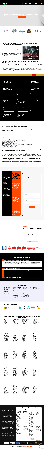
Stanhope (5, 347)
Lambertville (5, 367)
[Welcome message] (40, 445)
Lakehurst (5, 322)
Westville (5, 380)
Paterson (34, 395)
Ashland (24, 324)
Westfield (34, 371)
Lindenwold (34, 340)
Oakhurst (5, 368)
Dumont (34, 343)
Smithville (14, 381)
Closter (24, 327)
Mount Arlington (15, 350)
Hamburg (5, 341)
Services (26, 3)
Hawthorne (34, 350)
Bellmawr (24, 374)
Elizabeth (34, 394)
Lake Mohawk (25, 340)
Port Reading (6, 370)
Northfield (14, 395)
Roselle (34, 358)
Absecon (24, 338)
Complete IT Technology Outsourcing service (25, 420)
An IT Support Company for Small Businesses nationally (18, 433)
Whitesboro (5, 326)
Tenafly (34, 331)
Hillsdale (24, 360)
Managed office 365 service (25, 417)
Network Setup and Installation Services (38, 412)
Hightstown (15, 336)
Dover (34, 345)
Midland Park (15, 379)
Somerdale (15, 339)
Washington (35, 335)
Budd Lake (24, 351)
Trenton (34, 399)
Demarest (14, 327)
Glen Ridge (15, 384)
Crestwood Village (16, 398)
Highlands (14, 321)
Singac (5, 384)
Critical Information (16, 293)
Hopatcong (34, 327)
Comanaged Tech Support (25, 411)
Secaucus (34, 359)
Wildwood (14, 331)
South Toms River (6, 359)
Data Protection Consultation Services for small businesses (31, 422)
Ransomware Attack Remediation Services (31, 435)
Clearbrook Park (6, 324)
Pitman (24, 336)
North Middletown (6, 343)
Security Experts (35, 293)
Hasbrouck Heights (26, 387)
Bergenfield (34, 368)
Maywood (24, 347)
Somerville (24, 389)
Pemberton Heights (7, 327)
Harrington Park (15, 322)
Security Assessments (36, 289)
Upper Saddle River (26, 318)
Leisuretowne (6, 345)
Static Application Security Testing (16, 296)
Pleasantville (35, 354)
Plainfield (34, 383)
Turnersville (5, 363)
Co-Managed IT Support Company (18, 420)
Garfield (34, 374)
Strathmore (15, 392)
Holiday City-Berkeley (26, 388)
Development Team (26, 291)
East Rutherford (25, 350)
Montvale (24, 329)
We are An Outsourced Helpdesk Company (18, 429)
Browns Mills (25, 366)
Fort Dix (14, 390)
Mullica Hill (5, 357)
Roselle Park (25, 397)
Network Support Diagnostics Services (38, 421)
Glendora (14, 325)
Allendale (14, 371)
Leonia (24, 341)
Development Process (27, 289)
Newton (24, 385)
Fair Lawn (34, 375)
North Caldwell (15, 366)
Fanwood (14, 391)
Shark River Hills (6, 346)
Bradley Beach (6, 381)
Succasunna (25, 328)
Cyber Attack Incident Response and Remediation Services (31, 430)
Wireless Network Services (38, 424)
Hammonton (35, 324)
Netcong (5, 340)
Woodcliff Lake (15, 348)
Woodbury (24, 352)
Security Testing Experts (17, 286)
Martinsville (24, 378)
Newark (34, 398)
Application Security (7, 286)
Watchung (15, 356)
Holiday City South (6, 392)
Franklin (34, 376)
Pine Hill (24, 361)
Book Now (34, 75)
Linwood (14, 369)
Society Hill (5, 356)
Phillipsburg (34, 329)
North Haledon (25, 323)
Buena (5, 389)
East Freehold (15, 326)
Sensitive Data (16, 294)
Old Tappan (15, 354)
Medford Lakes (6, 372)
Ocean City (25, 364)
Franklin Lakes (25, 368)
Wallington (24, 376)
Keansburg (24, 348)
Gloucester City (25, 371)
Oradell (14, 397)
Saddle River (5, 342)
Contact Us (41, 3)
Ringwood (24, 391)
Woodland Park (25, 392)
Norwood (14, 344)
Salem (14, 335)
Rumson (14, 370)
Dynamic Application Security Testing (26, 294)
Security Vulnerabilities (17, 287)
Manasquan (15, 345)
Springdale (34, 322)
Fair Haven (14, 342)
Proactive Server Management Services (25, 413)
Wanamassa (15, 319)
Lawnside (5, 328)
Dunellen (14, 378)
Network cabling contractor (38, 415)
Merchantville (6, 361)
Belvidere (5, 362)
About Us (30, 3)
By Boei (39, 447)
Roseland (14, 347)
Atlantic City (35, 396)
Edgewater (24, 395)
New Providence (25, 398)
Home (22, 3)
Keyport (14, 376)
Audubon (24, 331)
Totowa (24, 363)
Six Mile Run (5, 330)
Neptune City (6, 399)
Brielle (14, 320)
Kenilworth (15, 399)
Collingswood (35, 323)
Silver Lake (5, 383)
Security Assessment (36, 288)
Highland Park (35, 319)
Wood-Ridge (25, 344)
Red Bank (24, 384)
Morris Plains (15, 358)
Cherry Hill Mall (35, 326)
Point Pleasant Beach (7, 395)
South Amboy (25, 342)
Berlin (14, 383)
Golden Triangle (6, 382)
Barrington (15, 368)
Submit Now (32, 206)
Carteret (34, 361)
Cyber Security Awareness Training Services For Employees (32, 439)
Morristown (34, 352)
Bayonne (34, 389)
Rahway (34, 372)
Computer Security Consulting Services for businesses (31, 416)
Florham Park (25, 377)
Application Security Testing (16, 289)
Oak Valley (5, 349)
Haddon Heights (15, 382)
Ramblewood (15, 346)
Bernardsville (15, 386)
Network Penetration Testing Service (31, 426)
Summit (34, 360)
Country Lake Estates (7, 365)
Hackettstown (25, 345)
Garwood (5, 391)
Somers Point (25, 358)
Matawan (24, 332)
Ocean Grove (6, 337)
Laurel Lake (5, 348)
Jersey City (34, 397)
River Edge (24, 375)
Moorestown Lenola (36, 321)
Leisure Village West (7, 354)
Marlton (24, 349)
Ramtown (14, 360)
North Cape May (6, 339)
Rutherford (34, 348)
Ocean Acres (35, 341)
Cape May (5, 355)
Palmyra (14, 377)
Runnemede (25, 321)
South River (34, 338)
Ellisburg (5, 387)
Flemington (5, 397)
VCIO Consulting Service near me (25, 431)
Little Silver (15, 343)
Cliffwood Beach (6, 329)
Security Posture (6, 295)
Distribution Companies (27, 286)
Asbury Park (34, 336)
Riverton (5, 320)
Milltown (14, 375)
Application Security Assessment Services (7, 292)
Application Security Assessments (7, 290)
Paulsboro (14, 351)
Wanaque (24, 381)
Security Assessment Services (36, 291)
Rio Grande (5, 325)
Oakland (24, 394)
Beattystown (6, 396)
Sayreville (34, 381)
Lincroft (14, 361)
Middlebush (5, 318)
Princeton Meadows (36, 320)
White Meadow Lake (26, 346)
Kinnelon (24, 354)
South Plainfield (35, 362)
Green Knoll (15, 367)
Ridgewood (34, 365)
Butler (14, 389)
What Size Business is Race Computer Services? (11, 267)
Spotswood (25, 319)
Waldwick (24, 355)
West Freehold (35, 318)
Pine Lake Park (25, 325)
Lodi (33, 363)
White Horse (25, 330)
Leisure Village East (6, 360)
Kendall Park (25, 343)
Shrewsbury (5, 376)
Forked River (15, 324)
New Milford (34, 339)
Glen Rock (24, 380)
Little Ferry (24, 362)
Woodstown (5, 378)
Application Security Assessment (7, 288)
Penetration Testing (36, 286)
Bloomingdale (15, 396)
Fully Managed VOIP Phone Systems (38, 427)
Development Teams (26, 292)
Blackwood (15, 329)
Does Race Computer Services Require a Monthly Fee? (12, 276)
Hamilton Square (25, 386)
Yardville (14, 372)
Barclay (5, 386)
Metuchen (34, 332)
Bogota (24, 322)
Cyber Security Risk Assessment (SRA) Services (32, 412)
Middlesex (24, 399)
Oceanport (15, 341)
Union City (34, 390)
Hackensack (34, 382)
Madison (34, 344)
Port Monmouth (6, 350)
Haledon (24, 320)
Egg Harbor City (6, 375)
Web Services (25, 287)
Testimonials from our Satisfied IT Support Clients (18, 416)
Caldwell (14, 394)
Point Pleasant (35, 351)
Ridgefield (24, 370)
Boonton (24, 339)
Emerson (14, 387)
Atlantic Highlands (6, 390)
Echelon (24, 383)
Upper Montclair (25, 379)
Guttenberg (25, 369)
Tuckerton (5, 351)
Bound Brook (25, 359)
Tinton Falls (34, 342)
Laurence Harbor (15, 365)
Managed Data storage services (25, 427)
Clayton (24, 335)
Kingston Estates (16, 362)
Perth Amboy (35, 384)
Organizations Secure (27, 295)
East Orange (35, 388)
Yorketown (15, 363)
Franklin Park (34, 325)
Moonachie (5, 321)
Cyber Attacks (25, 288)
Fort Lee (34, 378)
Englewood (34, 370)
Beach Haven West (7, 358)
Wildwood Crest (6, 338)
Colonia (34, 346)
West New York (35, 386)
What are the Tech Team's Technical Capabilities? (12, 272)
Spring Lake (5, 331)
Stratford (14, 374)
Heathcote (15, 364)
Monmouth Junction (7, 332)
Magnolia (5, 388)
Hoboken (34, 385)
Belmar (14, 340)
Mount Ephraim (6, 398)
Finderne (14, 355)
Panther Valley (6, 369)
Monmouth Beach (6, 344)
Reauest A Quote (22, 17)
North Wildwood (6, 364)
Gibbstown (5, 366)
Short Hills (24, 396)
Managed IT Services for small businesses (24, 424)
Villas (24, 337)
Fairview (34, 328)
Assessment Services (17, 290)
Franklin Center (15, 352)
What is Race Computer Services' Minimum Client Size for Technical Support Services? (18, 274)
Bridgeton (34, 377)
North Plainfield (35, 357)
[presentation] (41, 240)
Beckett (14, 330)
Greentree (24, 372)
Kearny (34, 379)
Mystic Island (25, 326)
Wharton (14, 359)
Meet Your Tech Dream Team (18, 437)
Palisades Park (35, 356)
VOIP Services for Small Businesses (38, 430)
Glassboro (34, 355)
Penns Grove (15, 323)
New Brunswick (35, 387)
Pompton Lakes (25, 365)
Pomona (14, 380)
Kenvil (4, 336)
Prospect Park (15, 349)
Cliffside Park (35, 366)
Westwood (24, 367)
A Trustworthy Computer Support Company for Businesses (18, 424)
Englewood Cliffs (15, 338)
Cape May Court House (17, 318)
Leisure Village (6, 394)
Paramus (34, 367)
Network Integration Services (37, 418)
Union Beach (15, 337)
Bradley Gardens (35, 330)
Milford (5, 319)
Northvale (14, 328)
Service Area (36, 3)
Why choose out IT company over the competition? (19, 412)
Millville (34, 369)
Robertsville (25, 382)
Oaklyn (5, 374)
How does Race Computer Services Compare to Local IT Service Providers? (16, 269)
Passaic (34, 391)
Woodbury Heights (6, 335)
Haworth (5, 352)
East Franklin (15, 388)
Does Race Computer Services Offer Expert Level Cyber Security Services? (16, 259)
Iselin (33, 347)
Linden (34, 380)
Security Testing (6, 296)
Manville (24, 357)
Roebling (5, 371)
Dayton (14, 385)
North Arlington (35, 337)
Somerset (34, 364)
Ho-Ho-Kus (5, 377)
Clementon (15, 332)
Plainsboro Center (6, 323)
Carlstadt (14, 357)
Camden (34, 392)
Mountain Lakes (6, 385)
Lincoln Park (25, 356)
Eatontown (24, 390)
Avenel (34, 349)
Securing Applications (36, 287)
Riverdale (5, 379)
